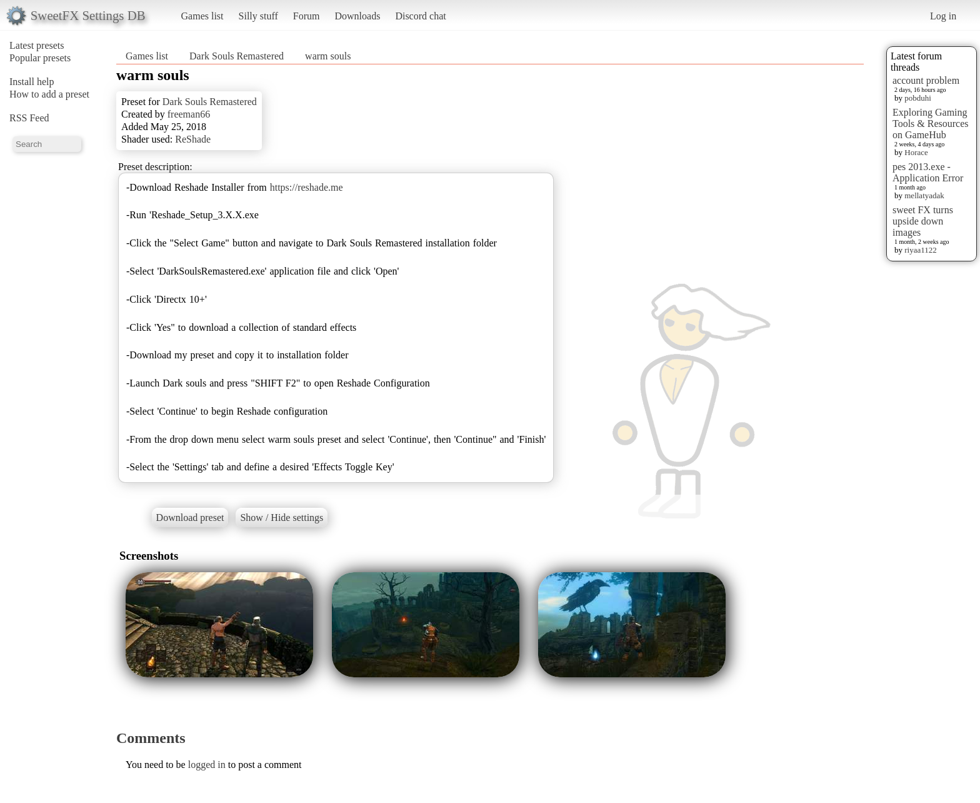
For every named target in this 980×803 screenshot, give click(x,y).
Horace (916, 152)
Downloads (357, 16)
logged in (207, 764)
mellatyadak (924, 195)
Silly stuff (258, 16)
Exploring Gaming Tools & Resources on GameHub (930, 123)
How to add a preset (49, 94)
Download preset (190, 517)
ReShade (193, 139)
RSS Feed (29, 118)
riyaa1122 (920, 250)
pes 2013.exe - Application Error (927, 172)
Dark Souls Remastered (236, 56)
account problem (925, 80)
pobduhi (917, 98)
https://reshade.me (306, 187)
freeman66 (189, 114)
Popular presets (40, 58)
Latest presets (36, 45)
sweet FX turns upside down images (922, 221)
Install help (31, 81)
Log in (943, 16)
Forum (306, 16)
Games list (202, 16)
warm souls (328, 56)
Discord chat (420, 16)
